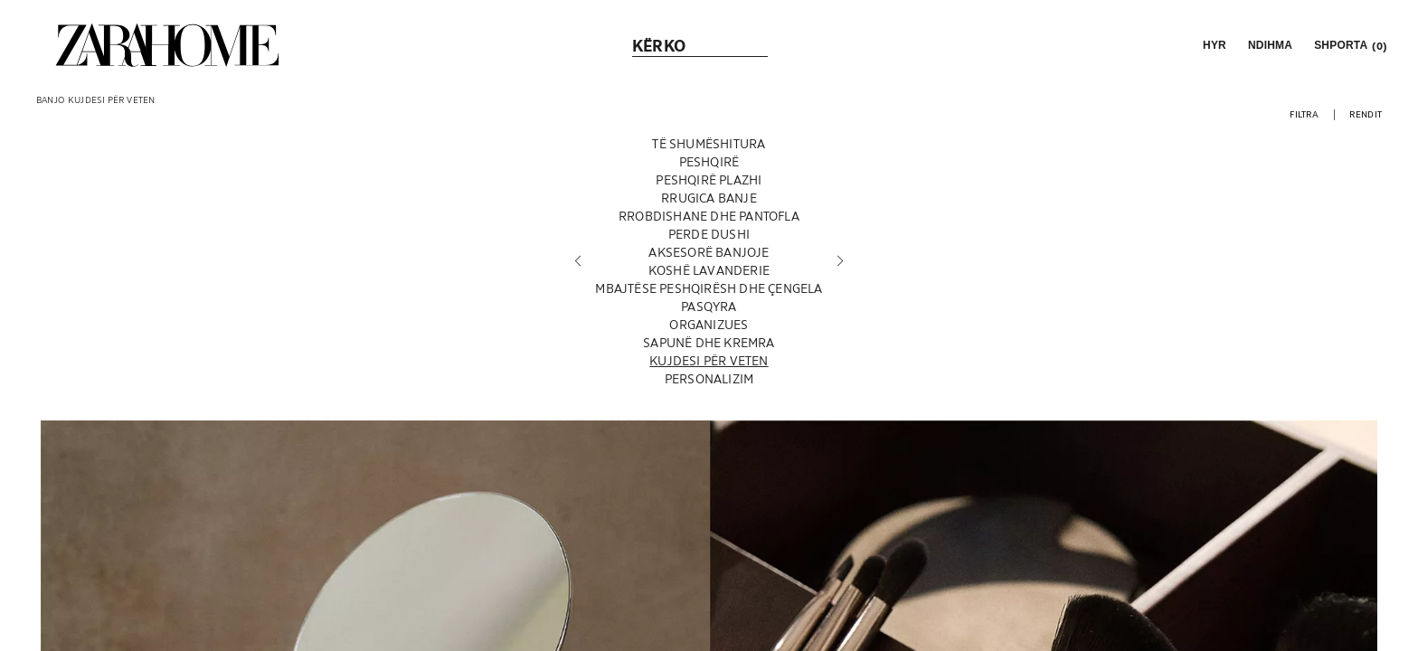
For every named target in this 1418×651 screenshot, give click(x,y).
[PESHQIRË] (708, 162)
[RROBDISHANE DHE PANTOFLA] (708, 216)
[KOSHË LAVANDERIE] (708, 270)
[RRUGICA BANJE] (708, 198)
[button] (1212, 45)
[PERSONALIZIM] (708, 379)
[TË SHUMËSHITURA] (708, 144)
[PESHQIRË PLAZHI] (708, 180)
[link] (167, 45)
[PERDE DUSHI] (708, 234)
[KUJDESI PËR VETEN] (708, 361)
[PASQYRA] (708, 306)
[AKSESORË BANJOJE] (708, 252)
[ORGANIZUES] (708, 324)
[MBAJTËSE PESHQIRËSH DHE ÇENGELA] (708, 288)
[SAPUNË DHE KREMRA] (708, 343)
